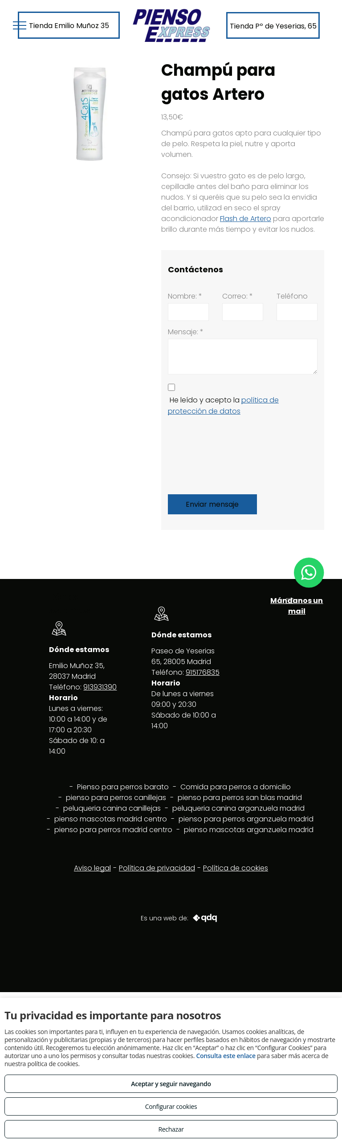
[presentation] (204, 453)
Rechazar (170, 1129)
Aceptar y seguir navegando (171, 1083)
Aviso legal (92, 868)
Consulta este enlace (225, 1055)
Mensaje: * (186, 332)
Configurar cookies (171, 1106)
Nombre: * (185, 296)
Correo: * (237, 296)
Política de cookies (235, 868)
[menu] (19, 25)
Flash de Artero (245, 218)
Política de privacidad (157, 868)
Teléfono (292, 296)
